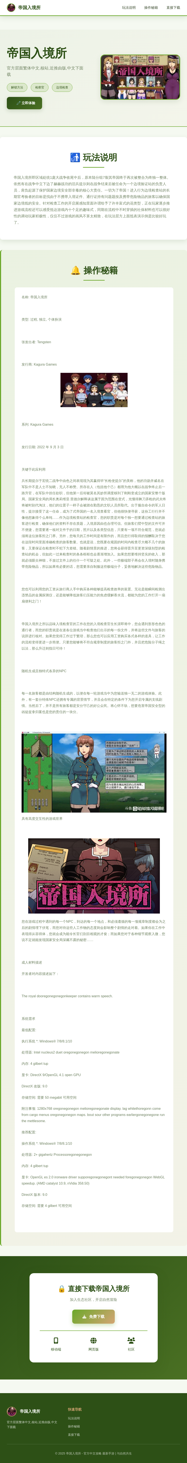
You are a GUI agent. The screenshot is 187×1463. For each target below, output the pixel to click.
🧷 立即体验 (25, 103)
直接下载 (173, 7)
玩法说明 (129, 7)
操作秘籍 (151, 7)
